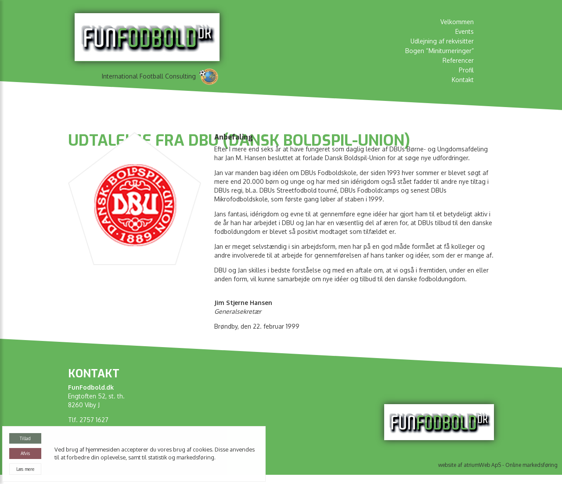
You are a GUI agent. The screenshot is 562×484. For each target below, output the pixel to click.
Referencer (458, 60)
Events (464, 31)
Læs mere (25, 469)
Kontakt (463, 79)
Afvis (25, 453)
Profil (466, 70)
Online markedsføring (531, 465)
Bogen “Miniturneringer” (439, 50)
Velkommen (457, 21)
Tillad (25, 438)
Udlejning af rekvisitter (442, 41)
